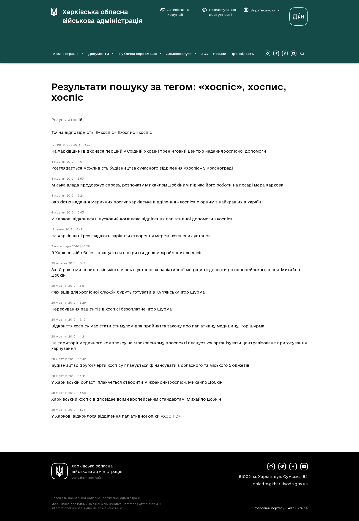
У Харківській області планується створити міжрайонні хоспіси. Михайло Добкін (137, 382)
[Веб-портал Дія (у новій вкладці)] (298, 15)
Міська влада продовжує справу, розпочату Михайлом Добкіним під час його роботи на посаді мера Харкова (167, 185)
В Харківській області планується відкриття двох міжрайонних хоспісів (127, 253)
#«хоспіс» (105, 132)
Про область (242, 54)
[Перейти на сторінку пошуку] (302, 53)
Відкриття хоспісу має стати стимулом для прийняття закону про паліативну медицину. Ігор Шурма (157, 326)
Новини (219, 54)
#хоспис (126, 132)
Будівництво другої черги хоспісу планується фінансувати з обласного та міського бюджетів (150, 365)
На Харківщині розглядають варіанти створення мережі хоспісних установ (131, 236)
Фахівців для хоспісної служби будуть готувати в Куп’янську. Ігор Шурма (128, 292)
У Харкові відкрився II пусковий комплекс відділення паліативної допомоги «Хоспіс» (142, 219)
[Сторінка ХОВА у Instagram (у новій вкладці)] (267, 53)
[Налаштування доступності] (219, 12)
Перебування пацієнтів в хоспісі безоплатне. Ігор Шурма (111, 309)
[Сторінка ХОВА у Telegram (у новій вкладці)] (276, 53)
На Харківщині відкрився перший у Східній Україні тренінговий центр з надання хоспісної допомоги (158, 151)
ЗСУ (205, 54)
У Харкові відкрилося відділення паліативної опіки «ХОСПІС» (116, 416)
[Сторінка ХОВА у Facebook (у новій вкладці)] (285, 53)
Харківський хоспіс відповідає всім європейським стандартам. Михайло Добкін (136, 399)
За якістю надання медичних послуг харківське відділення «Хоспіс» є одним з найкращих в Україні (156, 202)
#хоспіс (144, 132)
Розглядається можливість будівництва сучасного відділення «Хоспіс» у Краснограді (142, 168)
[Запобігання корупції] (177, 12)
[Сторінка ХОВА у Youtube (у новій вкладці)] (293, 53)
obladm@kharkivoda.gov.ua (280, 484)
